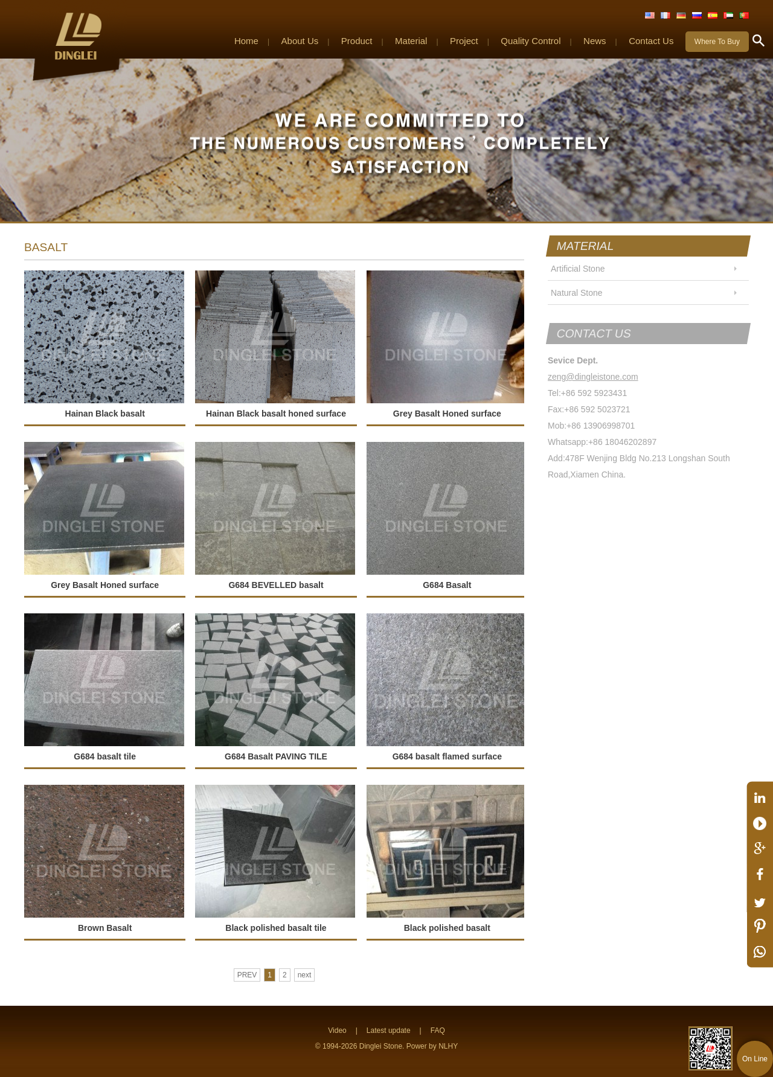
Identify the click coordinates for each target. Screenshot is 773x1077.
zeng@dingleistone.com (593, 377)
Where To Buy (717, 41)
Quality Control (530, 41)
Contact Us (651, 41)
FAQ (438, 1030)
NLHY (448, 1046)
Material (411, 41)
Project (464, 41)
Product (357, 41)
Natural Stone (577, 293)
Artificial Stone (578, 268)
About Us (300, 41)
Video (337, 1030)
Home (246, 41)
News (594, 41)
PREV (247, 975)
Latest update (389, 1030)
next (305, 975)
